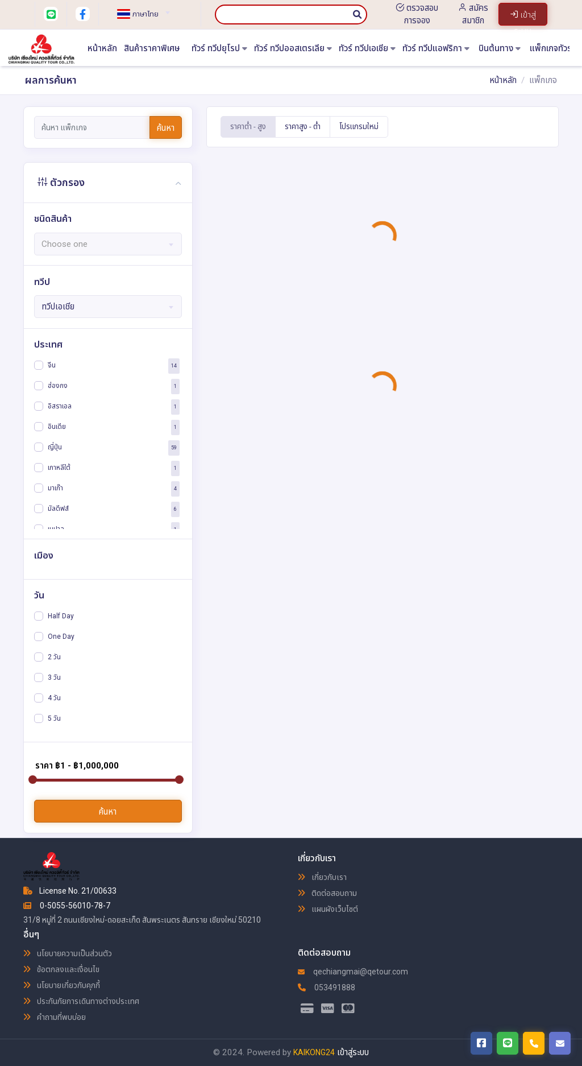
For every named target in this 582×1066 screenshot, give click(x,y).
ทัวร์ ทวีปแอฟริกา (435, 48)
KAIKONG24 (314, 1052)
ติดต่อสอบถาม (327, 893)
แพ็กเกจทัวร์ (554, 48)
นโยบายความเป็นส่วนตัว (67, 953)
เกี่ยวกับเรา (322, 877)
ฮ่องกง (58, 385)
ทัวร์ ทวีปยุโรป (219, 48)
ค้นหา (165, 128)
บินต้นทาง (500, 48)
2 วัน (54, 657)
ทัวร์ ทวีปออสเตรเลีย (293, 48)
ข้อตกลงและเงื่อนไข (61, 969)
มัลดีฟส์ (58, 508)
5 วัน (54, 718)
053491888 (326, 987)
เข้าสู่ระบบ (353, 1052)
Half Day (61, 616)
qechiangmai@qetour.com (353, 971)
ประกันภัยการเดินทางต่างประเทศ (81, 1001)
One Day (61, 637)
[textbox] (138, 14)
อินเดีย (57, 426)
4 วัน (54, 698)
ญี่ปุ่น (55, 447)
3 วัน (54, 677)
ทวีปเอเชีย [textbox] (57, 306)
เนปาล (56, 528)
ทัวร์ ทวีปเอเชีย (367, 48)
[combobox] (138, 9)
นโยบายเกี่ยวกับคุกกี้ (61, 985)
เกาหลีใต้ (59, 467)
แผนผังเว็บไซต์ (328, 909)
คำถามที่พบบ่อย (54, 1017)
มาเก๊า (55, 487)
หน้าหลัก (102, 48)
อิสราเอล (60, 406)
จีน (52, 365)
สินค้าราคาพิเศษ (152, 48)
